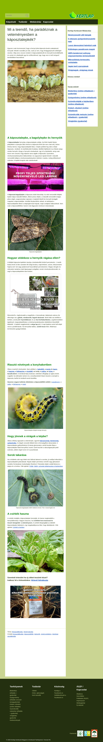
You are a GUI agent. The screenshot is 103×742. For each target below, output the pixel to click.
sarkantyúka (11, 443)
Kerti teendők (36, 695)
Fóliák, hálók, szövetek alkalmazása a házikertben (46, 466)
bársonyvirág (44, 441)
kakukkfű (40, 369)
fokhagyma (20, 371)
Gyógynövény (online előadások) (82, 98)
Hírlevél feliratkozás (39, 580)
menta (48, 369)
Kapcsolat (48, 22)
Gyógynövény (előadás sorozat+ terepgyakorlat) (16, 700)
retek (24, 384)
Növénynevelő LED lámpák (79, 35)
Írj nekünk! (80, 705)
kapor (55, 369)
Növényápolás (28, 632)
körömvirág (54, 441)
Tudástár (23, 22)
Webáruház (35, 22)
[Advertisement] (51, 5)
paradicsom (56, 382)
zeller (9, 384)
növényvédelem (46, 634)
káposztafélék (28, 634)
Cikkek (34, 690)
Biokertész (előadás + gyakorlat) (13, 693)
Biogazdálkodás (17, 632)
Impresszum (81, 700)
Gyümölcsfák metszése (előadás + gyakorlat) (16, 711)
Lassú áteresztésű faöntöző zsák (82, 45)
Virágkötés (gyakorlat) (77, 121)
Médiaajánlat (81, 703)
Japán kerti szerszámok (78, 66)
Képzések (11, 22)
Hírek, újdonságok (38, 693)
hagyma (11, 371)
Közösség (59, 686)
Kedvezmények (15, 720)
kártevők (37, 634)
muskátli (30, 371)
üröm (51, 371)
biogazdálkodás (18, 634)
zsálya (43, 371)
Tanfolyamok (16, 686)
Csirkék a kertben (18, 527)
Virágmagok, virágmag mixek (80, 70)
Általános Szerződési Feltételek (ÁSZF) (82, 696)
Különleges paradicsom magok (81, 49)
